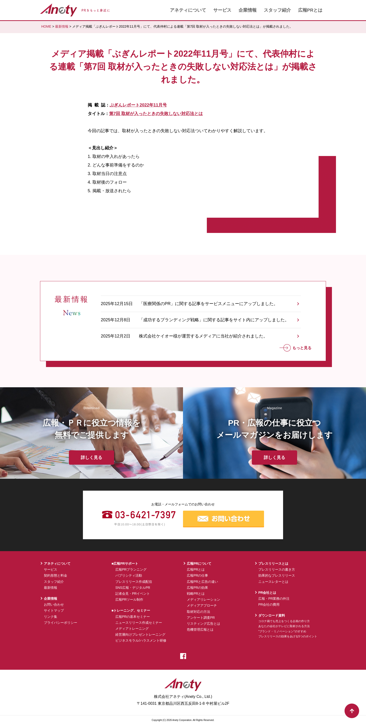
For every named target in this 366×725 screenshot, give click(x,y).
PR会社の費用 (269, 604)
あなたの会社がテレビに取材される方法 (284, 626)
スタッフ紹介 (277, 10)
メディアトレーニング (132, 628)
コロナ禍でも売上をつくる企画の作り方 (284, 621)
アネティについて (188, 10)
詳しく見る (91, 457)
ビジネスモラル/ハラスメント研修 (140, 640)
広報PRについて (199, 563)
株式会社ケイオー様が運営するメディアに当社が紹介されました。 (203, 336)
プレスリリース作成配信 (133, 582)
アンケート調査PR (201, 617)
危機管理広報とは (200, 629)
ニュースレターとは (273, 582)
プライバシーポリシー (60, 622)
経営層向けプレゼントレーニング (140, 634)
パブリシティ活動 (128, 575)
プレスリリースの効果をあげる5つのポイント (287, 636)
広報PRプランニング (131, 569)
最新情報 (61, 26)
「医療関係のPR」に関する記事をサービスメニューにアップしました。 (208, 303)
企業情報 (248, 10)
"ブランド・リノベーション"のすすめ (282, 631)
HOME (46, 26)
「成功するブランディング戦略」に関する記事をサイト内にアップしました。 (214, 319)
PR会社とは (267, 592)
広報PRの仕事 (197, 575)
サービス (222, 10)
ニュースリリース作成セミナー (138, 622)
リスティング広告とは (203, 623)
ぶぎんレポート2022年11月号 (138, 105)
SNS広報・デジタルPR (132, 587)
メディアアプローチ (202, 605)
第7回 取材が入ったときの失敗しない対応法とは (156, 113)
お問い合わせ (54, 604)
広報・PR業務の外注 (274, 598)
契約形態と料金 (55, 575)
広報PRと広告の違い (202, 582)
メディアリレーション (203, 599)
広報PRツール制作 (129, 599)
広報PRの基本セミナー (132, 617)
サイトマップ (54, 610)
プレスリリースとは (273, 563)
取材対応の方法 (198, 612)
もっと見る (295, 348)
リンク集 (50, 617)
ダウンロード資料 (271, 615)
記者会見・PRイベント (132, 593)
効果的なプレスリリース (276, 575)
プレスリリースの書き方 (276, 569)
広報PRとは (310, 10)
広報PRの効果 (197, 587)
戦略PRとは (196, 593)
